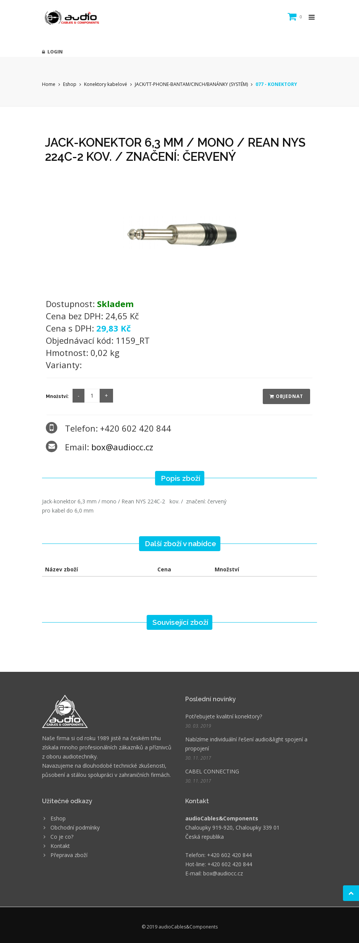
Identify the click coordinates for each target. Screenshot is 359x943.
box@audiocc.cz (122, 447)
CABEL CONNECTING (212, 771)
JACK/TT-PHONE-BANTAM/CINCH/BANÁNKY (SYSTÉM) (191, 84)
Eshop (69, 84)
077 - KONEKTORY (276, 84)
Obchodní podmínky (75, 827)
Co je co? (61, 836)
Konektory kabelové (105, 84)
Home (48, 84)
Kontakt (60, 845)
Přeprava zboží (68, 855)
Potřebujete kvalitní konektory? (223, 716)
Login (52, 52)
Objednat (286, 396)
